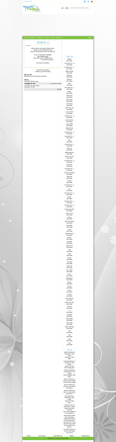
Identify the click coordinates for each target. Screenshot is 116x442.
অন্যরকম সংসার (69, 246)
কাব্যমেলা (47, 38)
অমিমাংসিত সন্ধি (69, 128)
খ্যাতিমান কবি (40, 38)
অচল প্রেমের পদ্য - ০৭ (69, 144)
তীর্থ (69, 331)
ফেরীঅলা (69, 59)
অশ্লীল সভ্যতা (69, 96)
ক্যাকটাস (69, 197)
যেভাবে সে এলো (69, 213)
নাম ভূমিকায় (69, 315)
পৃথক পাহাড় (69, 262)
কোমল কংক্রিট (69, 323)
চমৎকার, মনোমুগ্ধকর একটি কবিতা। (69, 376)
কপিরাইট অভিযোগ (85, 436)
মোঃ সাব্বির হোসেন (70, 353)
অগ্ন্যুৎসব (69, 282)
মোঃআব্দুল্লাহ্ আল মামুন (29, 83)
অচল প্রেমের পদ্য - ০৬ (69, 132)
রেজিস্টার (67, 8)
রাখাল (69, 343)
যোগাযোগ (28, 436)
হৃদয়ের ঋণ (69, 79)
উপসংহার (69, 294)
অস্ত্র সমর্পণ (69, 306)
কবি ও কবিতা (69, 270)
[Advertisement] (58, 25)
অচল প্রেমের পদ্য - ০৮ (69, 201)
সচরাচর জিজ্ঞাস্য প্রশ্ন (57, 436)
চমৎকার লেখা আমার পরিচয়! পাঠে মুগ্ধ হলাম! (69, 367)
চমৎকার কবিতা (69, 388)
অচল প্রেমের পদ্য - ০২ (69, 67)
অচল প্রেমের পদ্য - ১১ (69, 169)
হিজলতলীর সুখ (69, 278)
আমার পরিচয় (66, 361)
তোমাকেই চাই (69, 104)
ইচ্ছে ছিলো (69, 75)
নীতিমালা (72, 436)
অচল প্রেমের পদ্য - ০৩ (69, 160)
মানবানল (69, 258)
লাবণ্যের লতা (69, 165)
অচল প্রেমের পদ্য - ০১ (69, 116)
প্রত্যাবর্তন (69, 181)
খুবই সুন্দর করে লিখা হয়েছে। (69, 402)
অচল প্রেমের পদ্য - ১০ (69, 87)
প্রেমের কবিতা (46, 70)
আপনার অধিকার (41, 436)
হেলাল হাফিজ (39, 44)
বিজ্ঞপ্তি (89, 38)
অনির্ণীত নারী (69, 177)
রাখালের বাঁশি (69, 225)
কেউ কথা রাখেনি (67, 370)
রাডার (69, 335)
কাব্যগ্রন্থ (52, 38)
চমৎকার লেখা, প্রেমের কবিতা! (69, 358)
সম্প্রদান (69, 254)
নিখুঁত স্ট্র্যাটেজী (69, 319)
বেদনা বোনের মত (69, 298)
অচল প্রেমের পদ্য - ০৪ (69, 193)
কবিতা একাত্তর (46, 44)
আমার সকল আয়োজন (69, 221)
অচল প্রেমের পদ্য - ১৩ (69, 63)
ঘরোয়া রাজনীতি (69, 124)
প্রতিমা (69, 140)
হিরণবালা (69, 238)
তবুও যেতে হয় (69, 433)
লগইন (62, 8)
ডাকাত (69, 339)
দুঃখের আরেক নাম (69, 120)
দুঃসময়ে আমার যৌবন (69, 209)
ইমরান (69, 398)
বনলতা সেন (66, 352)
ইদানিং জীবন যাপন (69, 233)
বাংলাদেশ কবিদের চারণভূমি (69, 382)
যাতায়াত (69, 92)
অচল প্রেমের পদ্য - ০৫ (69, 185)
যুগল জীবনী (69, 242)
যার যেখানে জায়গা (69, 112)
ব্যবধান (69, 229)
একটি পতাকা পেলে (69, 108)
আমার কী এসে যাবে (69, 156)
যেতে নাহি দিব (66, 429)
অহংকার (69, 286)
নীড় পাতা (26, 38)
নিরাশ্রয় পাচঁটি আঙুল (69, 327)
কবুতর (69, 290)
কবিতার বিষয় (33, 38)
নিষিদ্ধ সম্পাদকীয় (69, 71)
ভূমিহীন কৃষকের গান (69, 152)
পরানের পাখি (69, 266)
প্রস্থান (69, 83)
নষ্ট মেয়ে (65, 415)
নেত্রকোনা (69, 217)
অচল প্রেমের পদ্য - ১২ (69, 136)
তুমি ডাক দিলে (69, 100)
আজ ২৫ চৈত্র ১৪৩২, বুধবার (27, 1)
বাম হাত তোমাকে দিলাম (69, 173)
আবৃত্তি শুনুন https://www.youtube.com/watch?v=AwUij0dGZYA (71, 411)
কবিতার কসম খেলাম (69, 302)
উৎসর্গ (69, 274)
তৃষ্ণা (69, 189)
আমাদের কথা (58, 38)
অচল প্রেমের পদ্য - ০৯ (69, 205)
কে (69, 311)
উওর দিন (59, 89)
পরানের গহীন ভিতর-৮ (69, 396)
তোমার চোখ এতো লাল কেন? (69, 406)
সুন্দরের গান (69, 148)
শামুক (69, 250)
